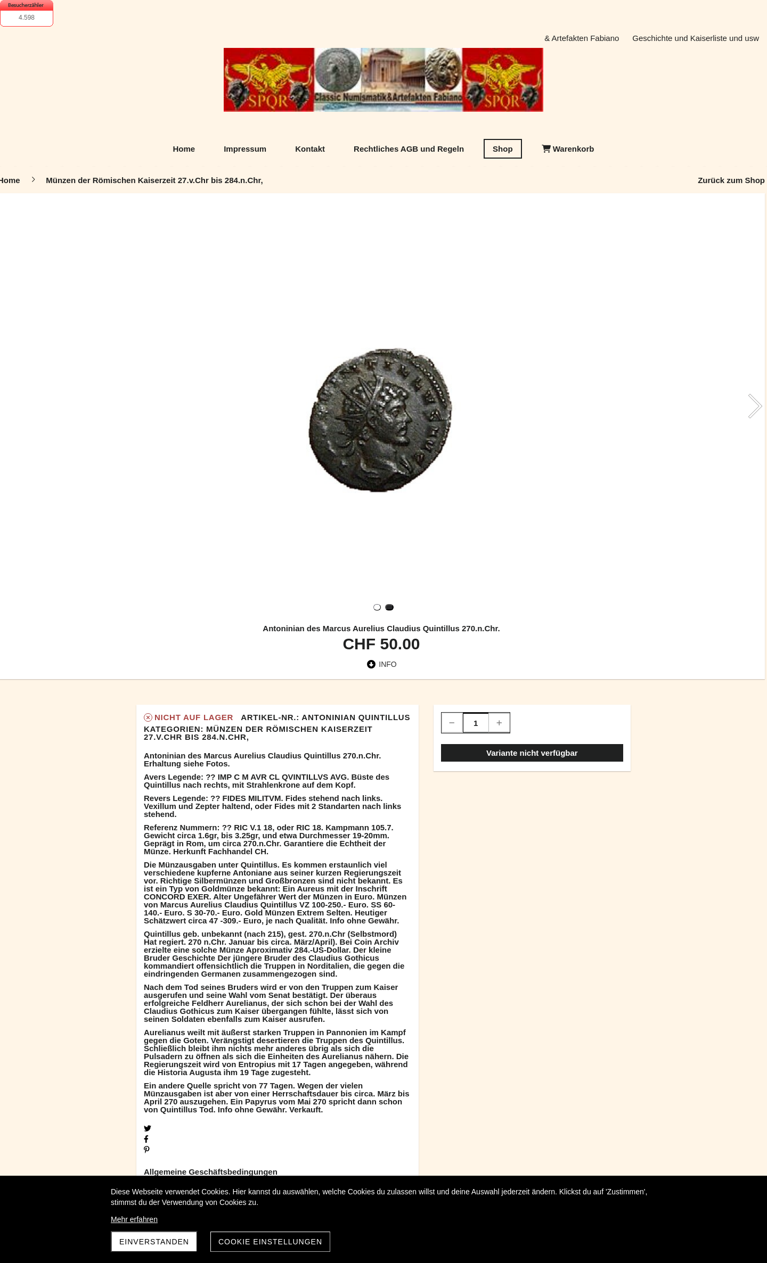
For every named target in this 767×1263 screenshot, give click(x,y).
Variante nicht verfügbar (532, 752)
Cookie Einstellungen (270, 1241)
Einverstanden (154, 1241)
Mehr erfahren (134, 1219)
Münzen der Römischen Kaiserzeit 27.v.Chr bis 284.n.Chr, (258, 732)
